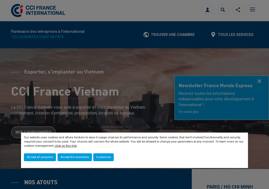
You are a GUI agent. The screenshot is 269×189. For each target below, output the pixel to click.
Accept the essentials (74, 157)
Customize (103, 157)
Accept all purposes (40, 157)
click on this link (66, 146)
